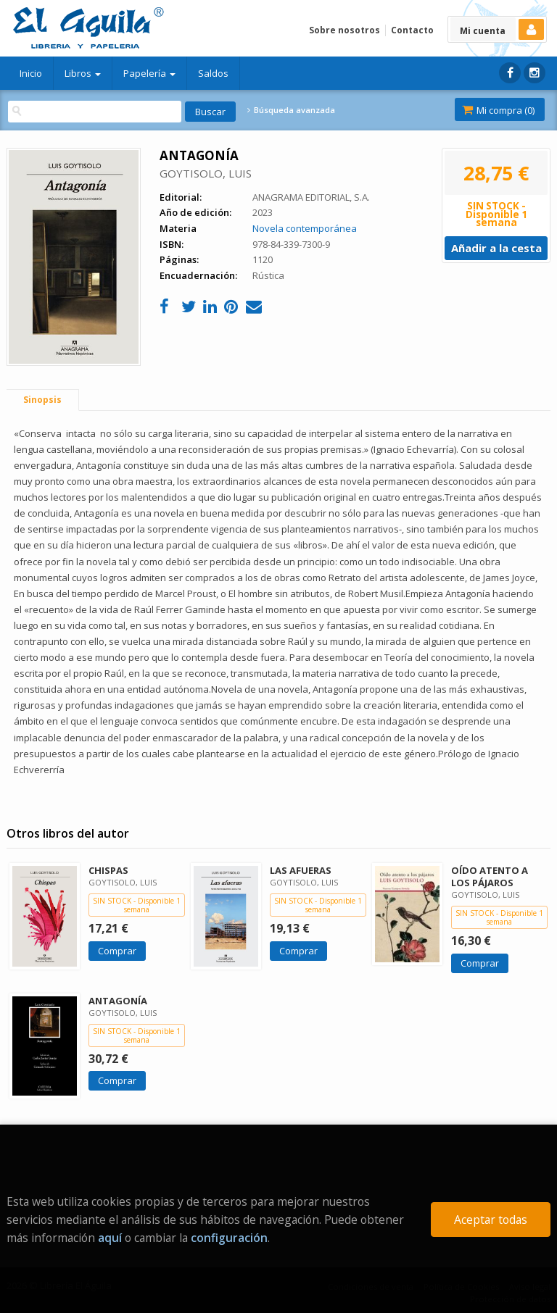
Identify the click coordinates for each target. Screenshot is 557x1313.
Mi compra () (498, 110)
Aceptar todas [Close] (490, 1219)
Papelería (149, 73)
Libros (83, 73)
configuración (229, 1238)
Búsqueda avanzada (290, 110)
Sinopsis (42, 399)
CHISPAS (108, 870)
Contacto (412, 30)
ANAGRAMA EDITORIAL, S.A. (311, 197)
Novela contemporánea (304, 228)
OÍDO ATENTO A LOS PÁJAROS (489, 876)
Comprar (117, 950)
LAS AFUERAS (300, 870)
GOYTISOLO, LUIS (206, 173)
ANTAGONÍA (117, 1000)
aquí (110, 1238)
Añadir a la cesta (496, 248)
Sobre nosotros (344, 30)
